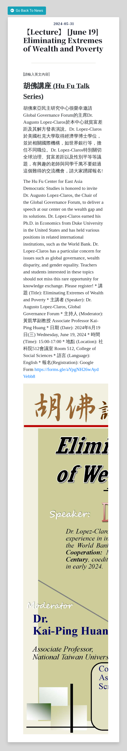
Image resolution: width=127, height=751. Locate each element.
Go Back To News (27, 10)
